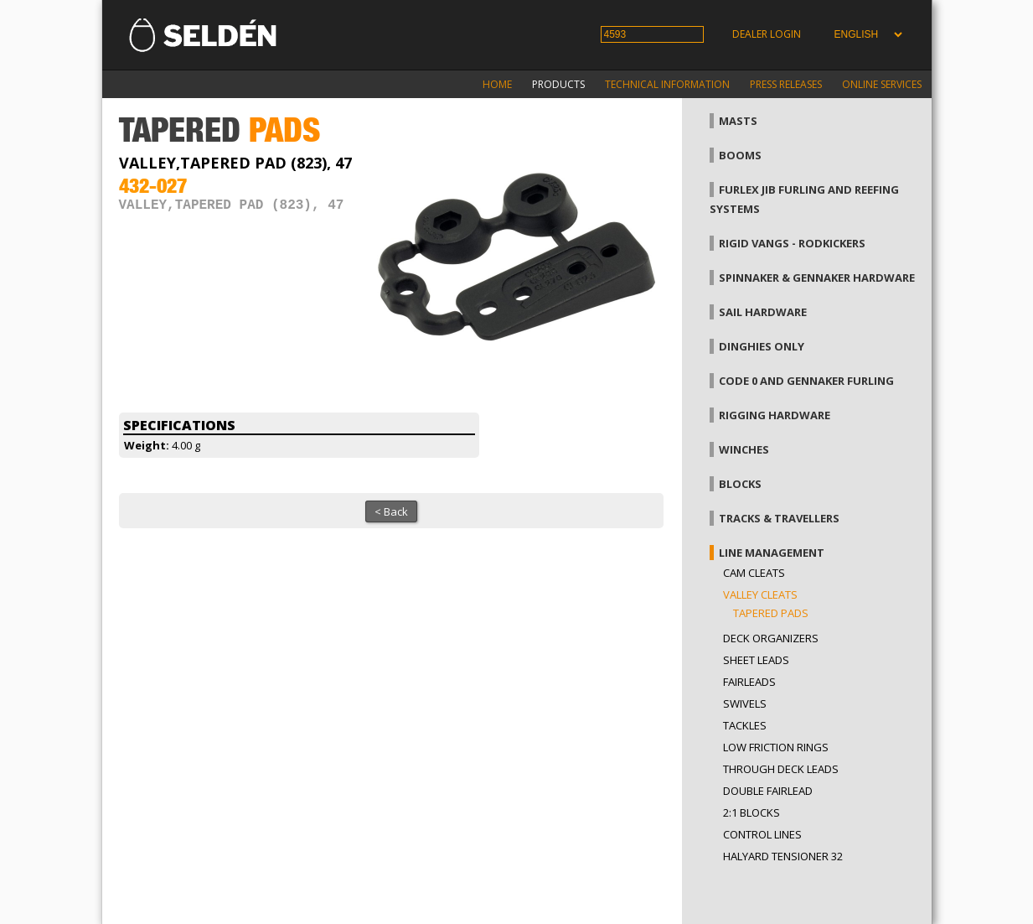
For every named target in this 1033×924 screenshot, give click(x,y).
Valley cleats (760, 594)
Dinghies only (761, 346)
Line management (771, 552)
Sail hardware (763, 311)
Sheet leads (756, 659)
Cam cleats (754, 572)
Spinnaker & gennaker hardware (817, 277)
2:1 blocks (751, 812)
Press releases (786, 84)
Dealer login (766, 34)
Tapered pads (770, 612)
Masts (738, 120)
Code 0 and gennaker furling (806, 380)
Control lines (762, 834)
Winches (744, 449)
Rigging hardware (774, 415)
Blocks (740, 483)
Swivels (745, 703)
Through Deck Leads (781, 768)
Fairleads (749, 681)
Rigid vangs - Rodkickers (792, 243)
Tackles (745, 725)
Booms (740, 155)
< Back (391, 511)
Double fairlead (768, 790)
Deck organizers (771, 638)
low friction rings (776, 747)
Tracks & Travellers (779, 518)
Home (497, 84)
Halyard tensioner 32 (783, 856)
